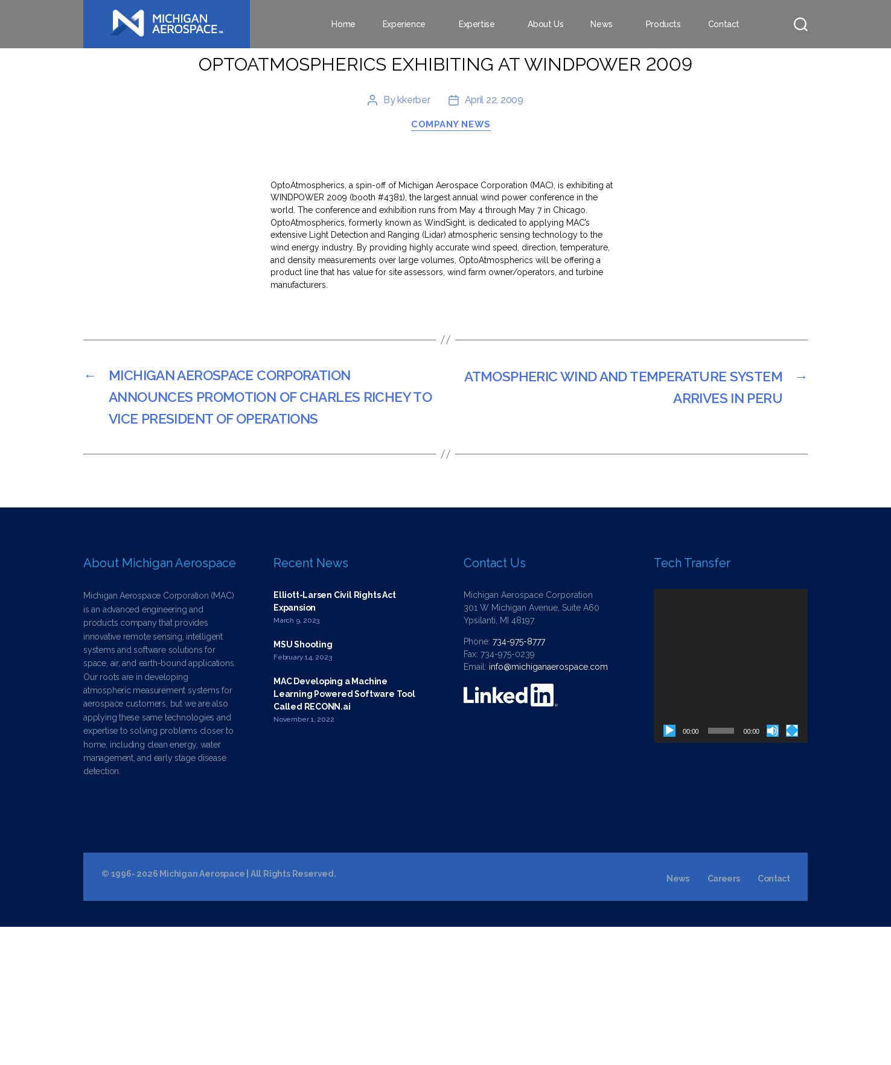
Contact (723, 24)
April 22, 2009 (494, 234)
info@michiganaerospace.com (548, 805)
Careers (723, 1017)
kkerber (413, 234)
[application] (731, 804)
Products (663, 24)
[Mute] (773, 869)
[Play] (669, 869)
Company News (451, 258)
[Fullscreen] (792, 869)
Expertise (477, 24)
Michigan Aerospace (201, 1012)
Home (343, 24)
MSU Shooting (302, 782)
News (601, 24)
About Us (545, 24)
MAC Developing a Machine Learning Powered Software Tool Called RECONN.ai (344, 832)
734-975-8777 (519, 779)
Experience (404, 24)
